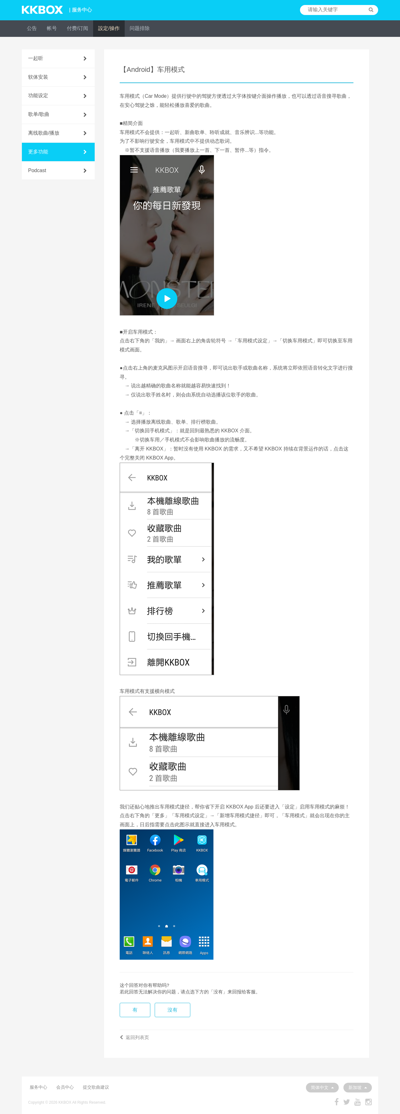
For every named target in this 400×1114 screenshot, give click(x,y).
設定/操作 (108, 28)
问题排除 (140, 28)
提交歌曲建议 (96, 1087)
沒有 (173, 1009)
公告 (32, 28)
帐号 (52, 28)
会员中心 (65, 1087)
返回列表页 (134, 1037)
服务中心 (38, 1087)
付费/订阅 (77, 28)
